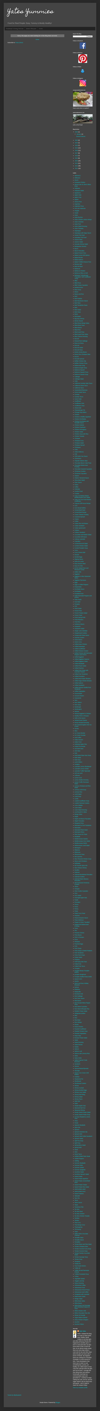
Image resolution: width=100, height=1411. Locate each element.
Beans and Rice (79, 294)
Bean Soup (78, 289)
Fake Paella (78, 599)
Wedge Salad (78, 1298)
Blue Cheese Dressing (81, 336)
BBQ (76, 280)
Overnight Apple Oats (81, 897)
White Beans (78, 1303)
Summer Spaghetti (80, 1169)
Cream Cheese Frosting (82, 514)
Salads (77, 1047)
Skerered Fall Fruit (80, 1108)
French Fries (78, 610)
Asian (76, 215)
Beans (76, 292)
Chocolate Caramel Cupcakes (83, 469)
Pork (76, 946)
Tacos (76, 1200)
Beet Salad (78, 309)
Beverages (78, 316)
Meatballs (77, 836)
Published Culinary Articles (14, 29)
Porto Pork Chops (80, 955)
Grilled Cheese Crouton (81, 651)
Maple (76, 816)
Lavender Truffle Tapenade (82, 771)
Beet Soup (78, 312)
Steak (76, 1149)
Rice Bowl (77, 1020)
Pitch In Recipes (79, 937)
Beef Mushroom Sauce (81, 301)
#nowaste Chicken (80, 182)
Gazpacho (78, 626)
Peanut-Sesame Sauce (81, 918)
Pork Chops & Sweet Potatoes (83, 950)
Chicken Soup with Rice (81, 434)
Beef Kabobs (78, 298)
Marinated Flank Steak (81, 830)
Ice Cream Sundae (80, 735)
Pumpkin (77, 968)
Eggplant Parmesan (80, 580)
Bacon (76, 248)
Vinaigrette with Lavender (82, 1294)
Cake (76, 381)
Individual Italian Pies (81, 744)
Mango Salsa (78, 814)
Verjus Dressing (79, 1283)
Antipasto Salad (79, 190)
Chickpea (77, 438)
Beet (76, 307)
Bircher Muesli (79, 321)
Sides (76, 1103)
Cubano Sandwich (80, 532)
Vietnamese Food (80, 1287)
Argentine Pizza (79, 206)
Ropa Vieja (78, 1035)
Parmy (76, 909)
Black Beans (78, 327)
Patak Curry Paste (80, 913)
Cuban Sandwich (79, 525)
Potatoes (77, 959)
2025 (76, 140)
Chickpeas (78, 447)
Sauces (77, 1066)
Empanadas (78, 587)
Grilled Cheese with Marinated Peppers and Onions (83, 653)
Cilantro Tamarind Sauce (82, 478)
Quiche (77, 981)
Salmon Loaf (78, 1051)
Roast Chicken (79, 1026)
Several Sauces (80, 136)
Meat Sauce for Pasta (81, 834)
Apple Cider (78, 195)
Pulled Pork (78, 964)
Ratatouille (78, 991)
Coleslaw (77, 489)
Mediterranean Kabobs (81, 839)
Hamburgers (78, 709)
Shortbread (78, 1081)
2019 (76, 148)
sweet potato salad (80, 1189)
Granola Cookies (79, 637)
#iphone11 (78, 175)
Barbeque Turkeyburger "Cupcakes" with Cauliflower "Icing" (83, 277)
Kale (76, 753)
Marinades (78, 827)
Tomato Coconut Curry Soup (83, 1248)
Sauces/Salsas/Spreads (82, 1068)
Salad (76, 1040)
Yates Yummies (30, 12)
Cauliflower (78, 401)
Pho (76, 930)
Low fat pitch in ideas (81, 812)
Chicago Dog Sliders (81, 412)
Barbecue (77, 268)
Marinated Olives (79, 832)
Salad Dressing (79, 1042)
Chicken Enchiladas (80, 419)
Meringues (78, 847)
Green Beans (78, 639)
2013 (76, 163)
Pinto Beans (78, 935)
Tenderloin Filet (79, 1207)
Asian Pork (78, 224)
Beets (76, 314)
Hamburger (78, 707)
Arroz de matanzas (80, 208)
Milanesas (77, 852)
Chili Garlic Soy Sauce (81, 456)
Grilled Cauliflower (80, 648)
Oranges (77, 889)
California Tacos (79, 388)
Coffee (76, 487)
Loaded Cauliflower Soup (82, 801)
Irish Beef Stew (79, 748)
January (78, 134)
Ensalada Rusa (79, 593)
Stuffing (77, 1161)
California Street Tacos (81, 385)
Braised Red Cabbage (81, 341)
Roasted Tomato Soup (81, 1031)
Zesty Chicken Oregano (81, 1319)
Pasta (76, 911)
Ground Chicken (79, 696)
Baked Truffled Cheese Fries (83, 262)
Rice (76, 1018)
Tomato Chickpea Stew (81, 1246)
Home (41, 29)
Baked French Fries (80, 253)
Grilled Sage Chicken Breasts (83, 681)
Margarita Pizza (79, 823)
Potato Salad (78, 957)
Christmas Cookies (80, 471)
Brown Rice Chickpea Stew (82, 354)
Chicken (77, 414)
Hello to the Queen (80, 718)
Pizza (76, 939)
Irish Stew (77, 751)
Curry (76, 550)
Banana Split (78, 264)
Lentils (76, 798)
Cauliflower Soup (79, 405)
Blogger (58, 1402)
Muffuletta (77, 863)
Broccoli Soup (79, 350)
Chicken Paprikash (80, 427)
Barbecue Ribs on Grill (81, 273)
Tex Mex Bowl (79, 1211)
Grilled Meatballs (79, 663)
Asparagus (78, 230)
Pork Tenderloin (79, 953)
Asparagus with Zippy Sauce (83, 233)
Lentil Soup (78, 796)
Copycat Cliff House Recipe (83, 503)
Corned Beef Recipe (80, 512)
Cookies (77, 493)
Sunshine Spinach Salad (82, 1174)
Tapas (76, 1205)
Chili (76, 454)
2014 (76, 161)
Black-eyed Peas (79, 332)
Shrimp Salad (78, 1097)
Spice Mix (77, 1127)
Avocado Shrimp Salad (81, 244)
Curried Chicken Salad (81, 546)
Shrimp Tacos (79, 1099)
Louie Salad (78, 807)
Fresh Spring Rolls (80, 617)
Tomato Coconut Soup (81, 1251)
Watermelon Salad (80, 1296)
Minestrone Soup (79, 854)
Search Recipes (31, 29)
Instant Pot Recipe (80, 746)
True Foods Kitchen (80, 1266)
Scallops (77, 1076)
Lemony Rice (78, 792)
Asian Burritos (79, 217)
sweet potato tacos (80, 1191)
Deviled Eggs (78, 557)
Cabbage (77, 376)
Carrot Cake (78, 399)
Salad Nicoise (79, 1044)
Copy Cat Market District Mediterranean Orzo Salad (82, 496)
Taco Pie (77, 1198)
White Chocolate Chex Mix (82, 1313)
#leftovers (77, 178)
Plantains (77, 941)
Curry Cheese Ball (80, 552)
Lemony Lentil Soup (80, 789)
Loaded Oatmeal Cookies (82, 803)
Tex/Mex (77, 1218)
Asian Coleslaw (79, 222)
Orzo (76, 893)
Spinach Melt (78, 1134)
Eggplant (77, 574)
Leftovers (77, 775)
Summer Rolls (79, 1165)
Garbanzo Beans (79, 624)
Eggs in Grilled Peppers (81, 584)
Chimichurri (78, 458)
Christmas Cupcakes (81, 473)
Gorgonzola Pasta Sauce (82, 635)
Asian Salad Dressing (81, 226)
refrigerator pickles (80, 1013)
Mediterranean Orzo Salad (82, 841)
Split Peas (77, 1143)
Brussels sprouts (79, 358)
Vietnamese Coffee (80, 1285)
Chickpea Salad (79, 443)
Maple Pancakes (79, 821)
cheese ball (78, 408)
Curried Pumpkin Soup (81, 548)
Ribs (76, 1015)
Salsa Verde (78, 1058)
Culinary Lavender (80, 539)
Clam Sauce (78, 482)
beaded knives (79, 287)
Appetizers (78, 193)
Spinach (77, 1129)
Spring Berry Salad (80, 1145)
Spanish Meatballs (80, 1125)
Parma (76, 904)
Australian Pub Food (80, 237)
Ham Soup (78, 704)
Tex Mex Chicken (80, 1213)
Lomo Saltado (79, 805)
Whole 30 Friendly (80, 1315)
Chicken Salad (79, 432)
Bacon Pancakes (79, 251)
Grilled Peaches (79, 668)
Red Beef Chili (79, 994)
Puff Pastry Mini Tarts (81, 961)
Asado (76, 213)
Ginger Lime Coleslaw (81, 631)
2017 (76, 153)
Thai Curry (78, 1222)
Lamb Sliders (78, 762)
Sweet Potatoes (79, 1193)
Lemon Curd (78, 777)
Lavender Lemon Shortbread (83, 766)
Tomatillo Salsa (79, 1237)
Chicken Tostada (79, 436)
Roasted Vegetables (80, 1033)
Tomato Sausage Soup (81, 1257)
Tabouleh (77, 1196)
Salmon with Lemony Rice (82, 1053)
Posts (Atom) (19, 42)
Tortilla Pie (78, 1263)
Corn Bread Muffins (80, 508)
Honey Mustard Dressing (82, 722)
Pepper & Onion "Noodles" (82, 922)
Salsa (76, 1055)
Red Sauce (78, 1000)
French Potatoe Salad (81, 613)
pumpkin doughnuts (80, 974)
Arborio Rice (78, 201)
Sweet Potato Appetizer (81, 1178)
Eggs (76, 582)
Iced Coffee (78, 737)
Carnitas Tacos (79, 396)
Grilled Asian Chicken (81, 644)
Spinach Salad (79, 1138)
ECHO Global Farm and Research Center (82, 568)
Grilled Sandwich (79, 685)
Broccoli (77, 345)
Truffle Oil (77, 1268)
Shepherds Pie (79, 1079)
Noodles (77, 870)
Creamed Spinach (80, 517)
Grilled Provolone (80, 676)
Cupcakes (77, 541)
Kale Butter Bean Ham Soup (83, 755)
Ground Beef (78, 693)
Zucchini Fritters (79, 1324)
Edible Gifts (78, 572)
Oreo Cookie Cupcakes (81, 891)
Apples (77, 199)
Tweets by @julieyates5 (14, 1395)
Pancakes (77, 902)
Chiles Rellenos (79, 452)
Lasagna (77, 764)
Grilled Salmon (79, 683)
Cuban (76, 521)
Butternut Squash (80, 370)
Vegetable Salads (80, 1278)
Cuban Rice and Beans (81, 523)
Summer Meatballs (80, 1163)
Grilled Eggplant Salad (81, 661)
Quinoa (77, 987)
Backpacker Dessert (80, 246)
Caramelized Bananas (81, 390)
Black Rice (78, 330)
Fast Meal (77, 602)
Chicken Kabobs (79, 425)
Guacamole (78, 698)
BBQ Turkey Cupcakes (81, 285)
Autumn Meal (78, 239)
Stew (76, 1152)
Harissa (77, 711)
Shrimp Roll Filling (80, 1094)
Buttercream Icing (80, 365)
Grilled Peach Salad (80, 666)
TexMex (77, 1220)
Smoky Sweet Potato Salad (82, 1112)
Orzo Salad (78, 895)
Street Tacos (78, 1154)
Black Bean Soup (80, 325)
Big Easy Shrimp (79, 318)
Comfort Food (79, 491)
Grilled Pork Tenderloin (81, 674)
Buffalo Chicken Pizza (81, 363)
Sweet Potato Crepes (81, 1184)
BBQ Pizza (78, 283)
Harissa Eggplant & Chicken (83, 713)
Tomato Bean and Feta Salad (83, 1244)
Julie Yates (82, 1331)
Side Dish (77, 1101)
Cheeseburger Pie (80, 410)
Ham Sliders (78, 702)
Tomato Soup (78, 1259)
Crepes (77, 519)
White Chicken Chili (80, 1311)
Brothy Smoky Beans (81, 352)
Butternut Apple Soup (81, 367)
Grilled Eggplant (79, 657)
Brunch (77, 356)
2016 (76, 155)
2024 (76, 143)
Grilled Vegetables (80, 691)
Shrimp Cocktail (79, 1088)
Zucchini (77, 1322)
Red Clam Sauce (79, 998)
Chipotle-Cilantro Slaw (81, 460)
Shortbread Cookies (80, 1083)
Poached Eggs (79, 944)
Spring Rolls (78, 1147)
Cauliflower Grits (79, 403)
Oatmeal (77, 872)
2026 (76, 132)
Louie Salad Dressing (81, 810)
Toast (76, 1231)
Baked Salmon (79, 259)
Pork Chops (78, 948)
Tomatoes (77, 1261)
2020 (76, 145)
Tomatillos (77, 1242)
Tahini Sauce (78, 1202)
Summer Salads (79, 1167)
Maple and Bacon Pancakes (83, 818)
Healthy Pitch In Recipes (82, 716)
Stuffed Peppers (79, 1158)
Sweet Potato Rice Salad (82, 1187)
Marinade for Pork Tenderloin (83, 825)
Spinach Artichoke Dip (81, 1132)
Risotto (77, 1024)
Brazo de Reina (79, 343)
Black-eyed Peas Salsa (81, 334)
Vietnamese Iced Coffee (82, 1292)
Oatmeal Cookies (80, 876)
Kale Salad (78, 757)
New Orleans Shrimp (81, 868)
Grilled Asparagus (80, 646)
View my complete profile (80, 1387)
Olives (76, 886)
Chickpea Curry (79, 440)
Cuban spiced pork (80, 528)
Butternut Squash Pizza (81, 372)
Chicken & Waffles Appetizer (83, 417)
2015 (76, 158)
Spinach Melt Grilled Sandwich (83, 1136)
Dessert (77, 554)
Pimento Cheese (79, 932)
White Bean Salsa (80, 1301)
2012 (76, 166)
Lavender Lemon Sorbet (82, 768)
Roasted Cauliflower (80, 1029)
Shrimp (77, 1085)
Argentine (77, 204)
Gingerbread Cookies (81, 633)
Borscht (77, 338)
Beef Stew (78, 303)
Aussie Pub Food (80, 235)
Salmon (77, 1049)
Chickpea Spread (80, 445)
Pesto (76, 928)
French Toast (78, 615)
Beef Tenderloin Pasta (81, 305)
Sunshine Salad (79, 1172)
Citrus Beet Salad (80, 480)
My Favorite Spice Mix (81, 865)
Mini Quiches (78, 856)
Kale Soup (78, 760)
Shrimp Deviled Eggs (81, 1090)
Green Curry (78, 642)
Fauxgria (77, 604)
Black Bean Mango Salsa (82, 323)
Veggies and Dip (79, 1281)
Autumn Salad (79, 242)
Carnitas (77, 394)
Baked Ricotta (79, 257)
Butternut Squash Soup (81, 374)
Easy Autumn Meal (80, 563)
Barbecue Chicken (80, 271)
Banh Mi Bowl (79, 266)
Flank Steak (78, 608)
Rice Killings (78, 1022)
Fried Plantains (79, 619)
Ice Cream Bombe (80, 733)
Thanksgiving (78, 1227)
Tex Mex (77, 1209)
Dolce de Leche (79, 561)
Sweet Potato (78, 1176)
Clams (76, 484)
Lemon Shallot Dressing (82, 780)
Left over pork (79, 773)
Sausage (77, 1070)
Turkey (77, 1276)
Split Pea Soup (79, 1140)
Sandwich (77, 1064)
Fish (76, 606)
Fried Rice (78, 622)
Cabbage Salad (79, 379)
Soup (76, 1120)
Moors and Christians (81, 861)
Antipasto (77, 188)
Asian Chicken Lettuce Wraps (83, 219)
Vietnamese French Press (82, 1290)
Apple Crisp (78, 197)
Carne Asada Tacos (80, 392)
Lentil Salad (78, 794)
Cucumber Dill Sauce (81, 537)
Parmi (76, 906)
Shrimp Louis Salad (80, 1092)
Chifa (76, 449)
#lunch (76, 180)
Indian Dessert (79, 739)
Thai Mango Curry (80, 1225)
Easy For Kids (79, 566)
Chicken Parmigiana (80, 429)
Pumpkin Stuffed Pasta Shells (83, 976)
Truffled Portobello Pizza (82, 1274)
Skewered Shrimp (80, 1110)
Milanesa (77, 850)
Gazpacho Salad (79, 628)
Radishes (77, 989)
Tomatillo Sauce (79, 1240)
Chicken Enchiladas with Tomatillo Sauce (82, 422)
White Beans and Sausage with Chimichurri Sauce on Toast (82, 1307)
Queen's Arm (78, 979)
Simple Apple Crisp (80, 1105)
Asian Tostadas (79, 228)
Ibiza (76, 731)
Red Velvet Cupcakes (81, 1006)
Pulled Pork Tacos (80, 966)
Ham (76, 700)
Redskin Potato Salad (81, 1011)
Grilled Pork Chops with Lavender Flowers (81, 671)
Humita (77, 728)
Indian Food (78, 742)
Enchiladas (78, 591)
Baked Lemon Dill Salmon (82, 255)
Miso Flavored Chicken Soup (83, 859)
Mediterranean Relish (81, 843)
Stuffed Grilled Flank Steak (82, 1156)
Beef (76, 296)
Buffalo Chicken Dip (80, 361)
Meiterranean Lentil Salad (82, 845)
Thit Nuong (78, 1229)
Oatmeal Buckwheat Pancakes (83, 874)
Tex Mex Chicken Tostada (82, 1216)
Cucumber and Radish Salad (83, 534)
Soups (76, 1123)
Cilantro (77, 475)
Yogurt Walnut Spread (81, 1317)
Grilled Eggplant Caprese (82, 659)
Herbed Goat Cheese (81, 720)
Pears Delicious (79, 920)
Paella (76, 900)
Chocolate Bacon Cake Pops (83, 463)
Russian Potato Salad (81, 1038)
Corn (76, 505)
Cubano (77, 530)
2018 (76, 150)
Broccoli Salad (79, 347)
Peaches (77, 915)
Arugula (77, 210)
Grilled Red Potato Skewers (83, 678)
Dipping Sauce (79, 559)
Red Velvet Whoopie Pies (82, 1009)
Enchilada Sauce (79, 589)
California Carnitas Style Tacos (83, 383)
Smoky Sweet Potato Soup (82, 1114)
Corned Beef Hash (80, 510)
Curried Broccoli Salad (81, 543)
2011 (76, 168)
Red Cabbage (79, 996)
